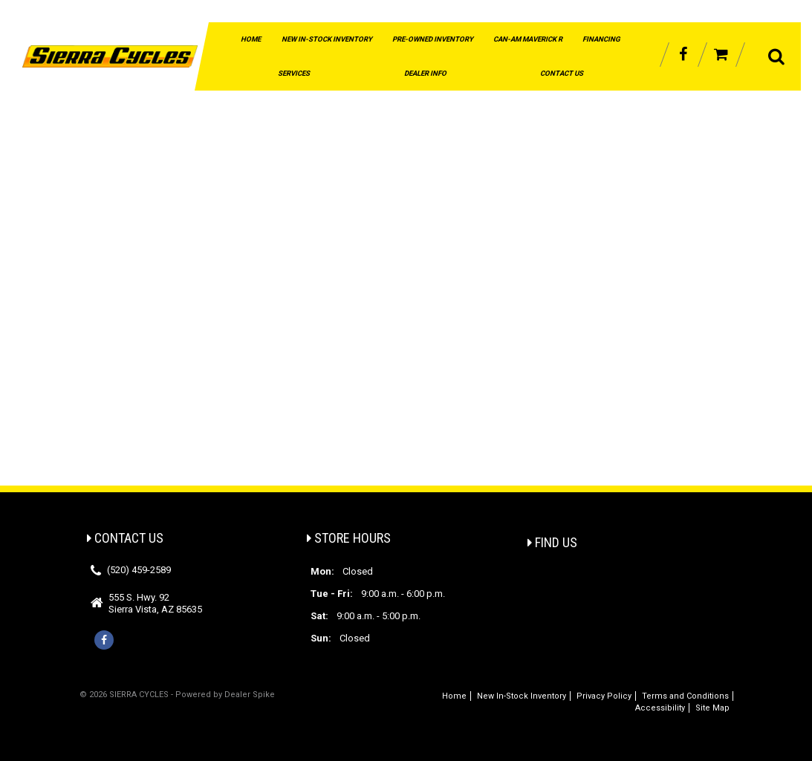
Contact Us (561, 73)
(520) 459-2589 (139, 569)
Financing (601, 39)
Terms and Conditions (685, 696)
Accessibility (660, 708)
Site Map (712, 708)
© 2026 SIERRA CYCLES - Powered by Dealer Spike (177, 694)
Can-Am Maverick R (527, 39)
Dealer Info (425, 73)
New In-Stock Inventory (327, 39)
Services (294, 73)
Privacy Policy (603, 696)
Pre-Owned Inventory (432, 39)
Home (251, 39)
